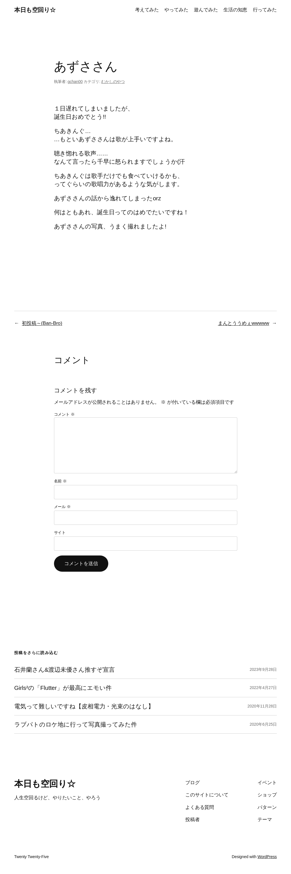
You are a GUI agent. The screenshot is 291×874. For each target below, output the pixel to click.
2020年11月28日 (262, 706)
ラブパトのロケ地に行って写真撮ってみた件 (75, 724)
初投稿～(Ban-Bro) (42, 323)
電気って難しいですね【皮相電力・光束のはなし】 (84, 706)
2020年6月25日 (263, 724)
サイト (60, 532)
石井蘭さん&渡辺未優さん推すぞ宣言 (64, 669)
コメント (64, 414)
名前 (60, 481)
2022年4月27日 (263, 687)
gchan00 (75, 81)
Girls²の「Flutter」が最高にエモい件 (63, 687)
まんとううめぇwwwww (243, 323)
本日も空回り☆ (35, 10)
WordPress (267, 856)
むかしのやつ (113, 81)
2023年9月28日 (263, 669)
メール (62, 506)
